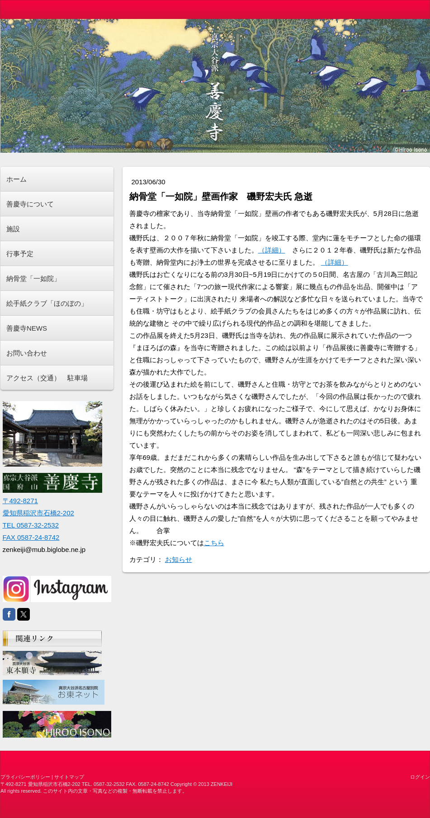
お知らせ (178, 559)
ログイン (420, 777)
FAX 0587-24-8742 (31, 537)
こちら (214, 543)
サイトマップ (69, 777)
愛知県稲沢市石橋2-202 (38, 513)
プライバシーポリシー (25, 777)
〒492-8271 (20, 501)
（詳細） (271, 250)
